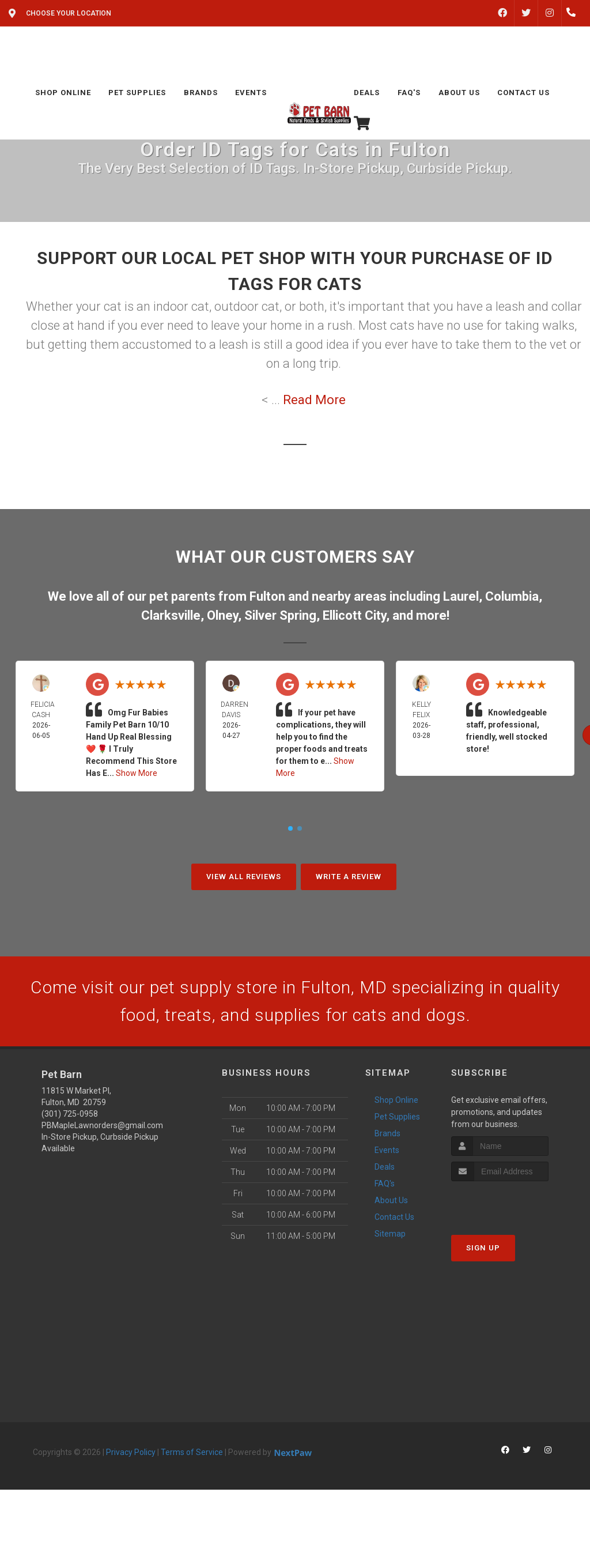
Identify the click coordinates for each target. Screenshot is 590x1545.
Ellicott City (354, 615)
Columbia (512, 596)
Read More (314, 400)
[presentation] (512, 1203)
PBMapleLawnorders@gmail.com (102, 1125)
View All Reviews (243, 876)
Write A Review (348, 876)
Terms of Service (192, 1452)
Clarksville (171, 615)
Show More (136, 773)
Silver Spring (280, 615)
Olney (222, 615)
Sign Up (483, 1247)
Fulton (267, 596)
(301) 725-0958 (69, 1113)
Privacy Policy (131, 1452)
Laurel (461, 596)
